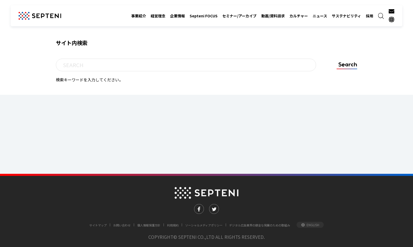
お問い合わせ (122, 225)
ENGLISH (313, 225)
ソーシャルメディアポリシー (204, 225)
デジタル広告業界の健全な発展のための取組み (259, 225)
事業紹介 (138, 15)
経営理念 (158, 15)
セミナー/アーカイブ (239, 15)
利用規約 (173, 225)
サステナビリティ (346, 15)
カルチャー (298, 15)
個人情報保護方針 (148, 225)
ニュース (320, 15)
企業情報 (177, 15)
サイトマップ (98, 225)
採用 (369, 15)
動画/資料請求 (273, 15)
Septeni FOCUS (204, 15)
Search (347, 64)
